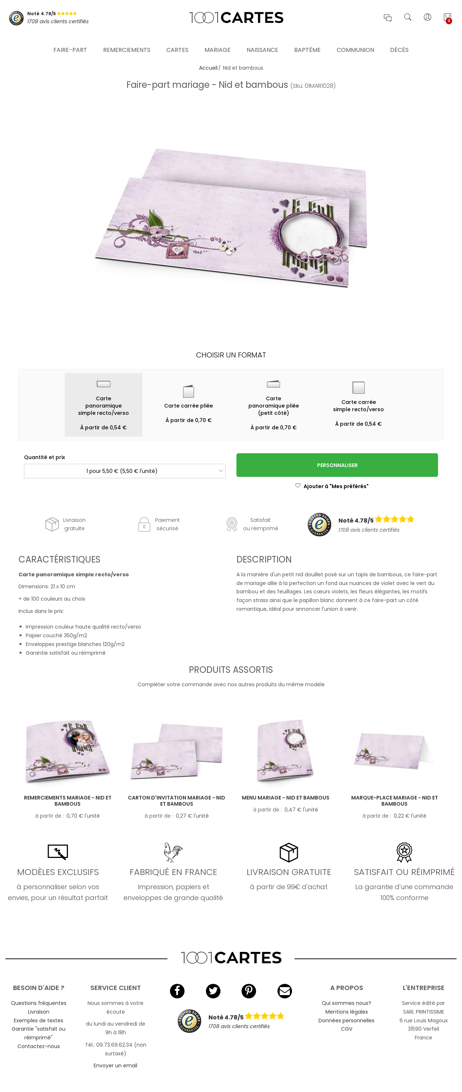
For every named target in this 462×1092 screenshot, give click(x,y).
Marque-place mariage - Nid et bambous (394, 800)
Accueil (208, 67)
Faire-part (70, 41)
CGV (346, 1028)
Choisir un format (231, 355)
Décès (399, 41)
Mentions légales (346, 1011)
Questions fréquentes (38, 1003)
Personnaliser (337, 465)
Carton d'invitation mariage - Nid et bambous (176, 800)
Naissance (262, 41)
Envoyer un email (115, 1065)
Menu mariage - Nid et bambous (285, 797)
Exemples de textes (38, 1020)
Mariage (217, 41)
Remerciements (126, 41)
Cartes (177, 41)
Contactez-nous (38, 1046)
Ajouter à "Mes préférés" (332, 486)
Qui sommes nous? (346, 1003)
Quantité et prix (44, 457)
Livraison (38, 1011)
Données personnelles (346, 1020)
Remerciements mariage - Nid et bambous (68, 800)
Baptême (307, 41)
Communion (355, 41)
